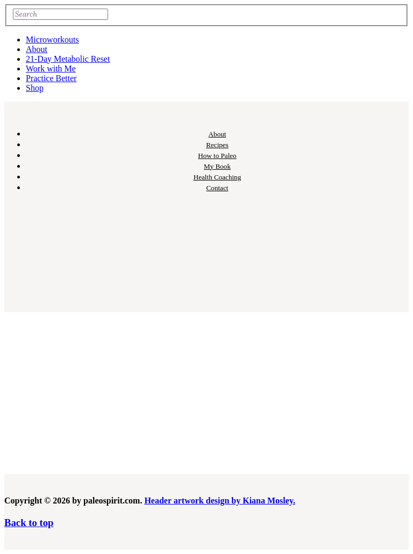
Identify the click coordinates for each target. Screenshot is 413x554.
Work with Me (51, 68)
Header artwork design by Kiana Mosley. (219, 500)
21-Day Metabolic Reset (68, 58)
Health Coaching (217, 177)
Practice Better (51, 78)
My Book (217, 166)
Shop (35, 87)
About (36, 49)
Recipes (217, 145)
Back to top (28, 522)
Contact (217, 188)
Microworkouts (52, 39)
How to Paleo (217, 156)
